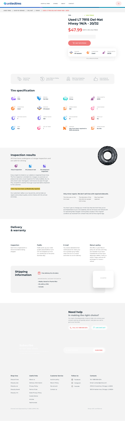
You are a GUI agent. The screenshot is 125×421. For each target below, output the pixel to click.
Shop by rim (14, 393)
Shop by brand (19, 10)
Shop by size (14, 383)
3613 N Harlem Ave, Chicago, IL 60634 (101, 389)
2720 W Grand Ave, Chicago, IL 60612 (101, 386)
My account (54, 386)
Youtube (75, 386)
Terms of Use (33, 389)
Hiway (38, 10)
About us (32, 379)
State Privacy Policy (35, 393)
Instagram (76, 383)
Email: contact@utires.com (98, 383)
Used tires (7, 10)
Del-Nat (30, 10)
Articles (31, 399)
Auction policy (54, 379)
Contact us (53, 389)
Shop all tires (15, 379)
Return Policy (54, 383)
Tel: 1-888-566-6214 (96, 379)
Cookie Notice (33, 396)
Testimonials (33, 402)
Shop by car (14, 386)
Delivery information (35, 383)
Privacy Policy (33, 386)
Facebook (75, 379)
